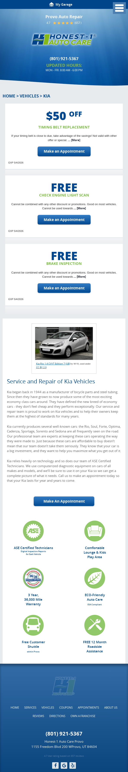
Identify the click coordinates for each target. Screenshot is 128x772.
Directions (57, 716)
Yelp (72, 765)
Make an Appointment (64, 151)
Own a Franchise (82, 716)
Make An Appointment (64, 501)
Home (9, 96)
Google (64, 765)
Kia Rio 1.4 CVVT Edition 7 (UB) (53, 363)
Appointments (88, 707)
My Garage (64, 4)
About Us (110, 707)
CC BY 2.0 (41, 367)
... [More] (73, 140)
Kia (46, 96)
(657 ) (78, 22)
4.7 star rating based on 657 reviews (64, 756)
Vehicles (29, 96)
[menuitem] (15, 707)
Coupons (66, 707)
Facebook (55, 765)
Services (30, 707)
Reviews (38, 716)
